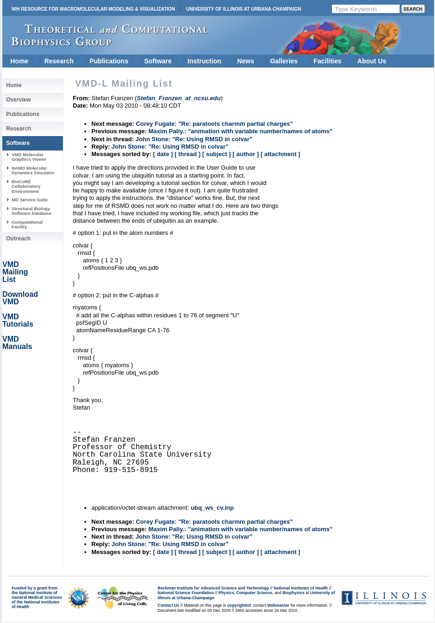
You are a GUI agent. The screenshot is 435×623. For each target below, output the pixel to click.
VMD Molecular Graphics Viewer (29, 157)
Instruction (204, 61)
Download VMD (20, 298)
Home (19, 61)
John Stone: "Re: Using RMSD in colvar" (194, 139)
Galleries (283, 61)
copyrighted (238, 605)
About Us (371, 61)
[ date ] (163, 154)
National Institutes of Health (301, 588)
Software (158, 61)
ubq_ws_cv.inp (212, 507)
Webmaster (278, 605)
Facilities (327, 61)
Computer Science (254, 592)
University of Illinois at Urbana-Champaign (243, 9)
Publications (109, 61)
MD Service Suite (30, 199)
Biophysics (293, 592)
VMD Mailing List (15, 271)
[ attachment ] (280, 154)
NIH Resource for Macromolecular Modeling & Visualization (93, 9)
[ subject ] (216, 154)
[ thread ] (187, 154)
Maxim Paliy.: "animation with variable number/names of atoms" (240, 131)
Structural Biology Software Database (31, 211)
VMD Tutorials (17, 320)
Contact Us (168, 605)
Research (59, 61)
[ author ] (246, 154)
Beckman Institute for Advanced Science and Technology (213, 588)
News (246, 61)
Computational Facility (27, 224)
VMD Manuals (17, 342)
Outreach (18, 238)
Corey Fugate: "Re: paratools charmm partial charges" (214, 123)
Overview (18, 99)
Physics (226, 592)
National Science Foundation (186, 592)
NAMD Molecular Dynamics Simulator (33, 170)
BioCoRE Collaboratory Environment (26, 186)
